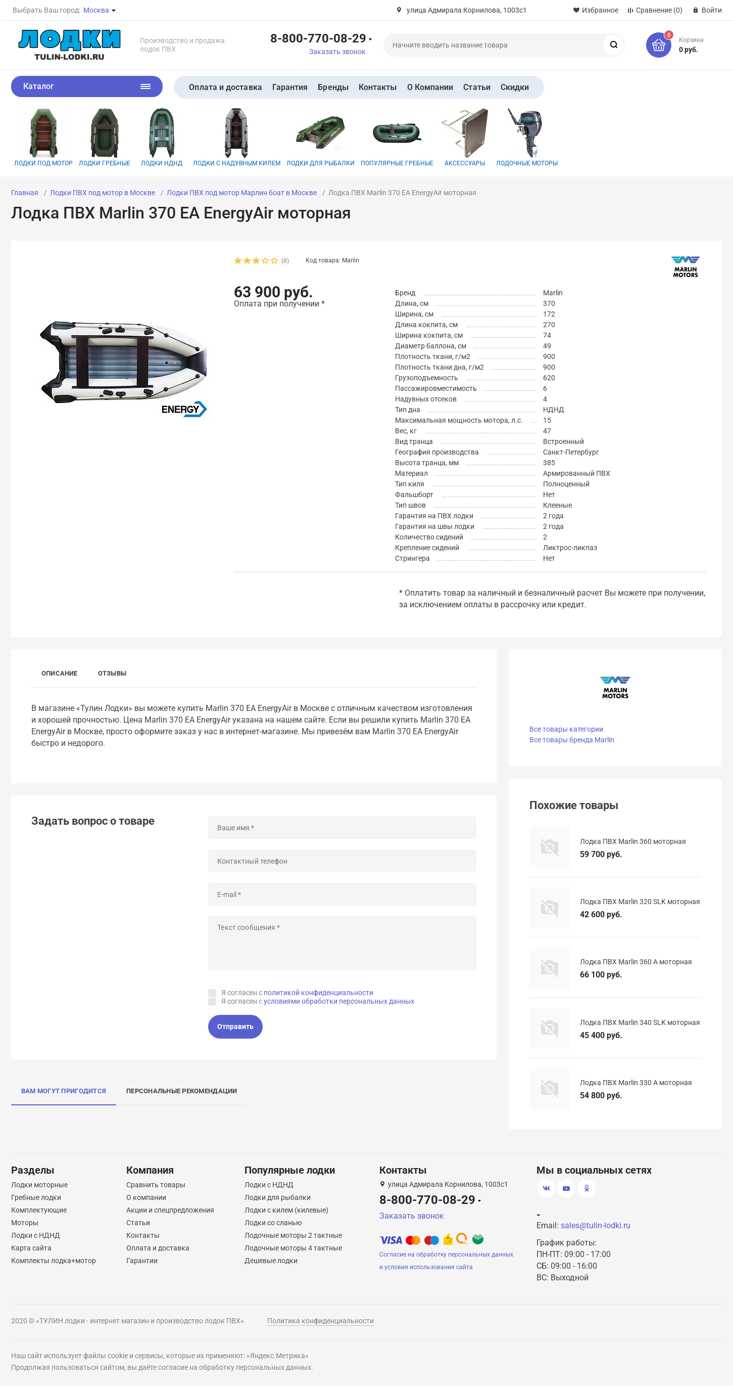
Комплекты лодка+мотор (53, 1261)
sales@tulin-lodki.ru (595, 1225)
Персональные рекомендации (181, 1091)
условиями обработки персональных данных (339, 1001)
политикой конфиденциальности (318, 993)
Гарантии (142, 1261)
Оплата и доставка (225, 87)
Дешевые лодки (271, 1261)
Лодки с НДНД (35, 1235)
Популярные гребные (397, 137)
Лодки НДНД (161, 137)
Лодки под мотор (43, 137)
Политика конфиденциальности (320, 1321)
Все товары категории (566, 729)
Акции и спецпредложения (170, 1210)
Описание (59, 673)
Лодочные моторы (527, 137)
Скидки (515, 87)
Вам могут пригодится (63, 1091)
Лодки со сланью (273, 1223)
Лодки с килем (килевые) (286, 1210)
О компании (146, 1197)
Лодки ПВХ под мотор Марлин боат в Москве (242, 193)
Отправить (235, 1026)
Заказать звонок (337, 52)
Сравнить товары (155, 1185)
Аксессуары (464, 137)
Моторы (24, 1223)
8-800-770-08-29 (318, 37)
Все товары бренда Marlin (571, 740)
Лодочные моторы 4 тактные (293, 1248)
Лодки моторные (39, 1185)
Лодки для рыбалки (320, 137)
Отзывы (112, 673)
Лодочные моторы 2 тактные (293, 1235)
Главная (24, 193)
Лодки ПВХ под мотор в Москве (102, 193)
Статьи (476, 87)
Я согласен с (297, 993)
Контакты (378, 87)
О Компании (430, 87)
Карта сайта (31, 1248)
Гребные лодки (36, 1197)
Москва (96, 10)
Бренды (333, 87)
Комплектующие (39, 1210)
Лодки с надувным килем (236, 137)
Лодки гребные (104, 137)
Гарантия (290, 87)
